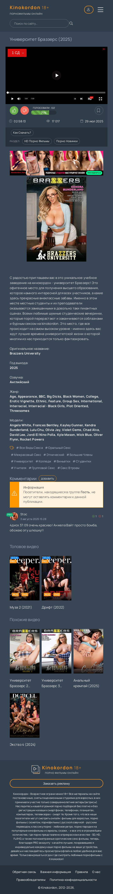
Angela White (20, 425)
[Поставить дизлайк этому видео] (24, 110)
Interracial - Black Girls (46, 406)
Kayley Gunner (71, 425)
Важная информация (55, 872)
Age (13, 396)
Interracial (18, 406)
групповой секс (43, 468)
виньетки (63, 461)
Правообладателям (30, 880)
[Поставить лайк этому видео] (14, 110)
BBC (42, 396)
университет (23, 461)
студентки (83, 461)
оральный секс (59, 448)
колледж (45, 461)
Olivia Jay (52, 430)
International (91, 401)
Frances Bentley (45, 425)
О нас (96, 872)
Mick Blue (84, 434)
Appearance (27, 396)
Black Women (73, 396)
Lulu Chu (37, 430)
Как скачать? (22, 132)
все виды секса (31, 448)
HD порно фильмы (36, 141)
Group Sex (71, 401)
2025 (14, 368)
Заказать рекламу (56, 783)
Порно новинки (67, 141)
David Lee (17, 434)
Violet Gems (71, 430)
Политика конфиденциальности (73, 880)
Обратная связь (24, 872)
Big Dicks (54, 396)
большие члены (81, 455)
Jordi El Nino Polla (41, 434)
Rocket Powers (32, 439)
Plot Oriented (77, 406)
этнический (55, 455)
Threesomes (19, 410)
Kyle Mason (66, 434)
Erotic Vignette (22, 401)
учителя (20, 468)
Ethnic (41, 401)
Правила (81, 872)
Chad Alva (91, 430)
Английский (19, 382)
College (92, 396)
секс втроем (70, 468)
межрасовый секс (27, 455)
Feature (54, 401)
